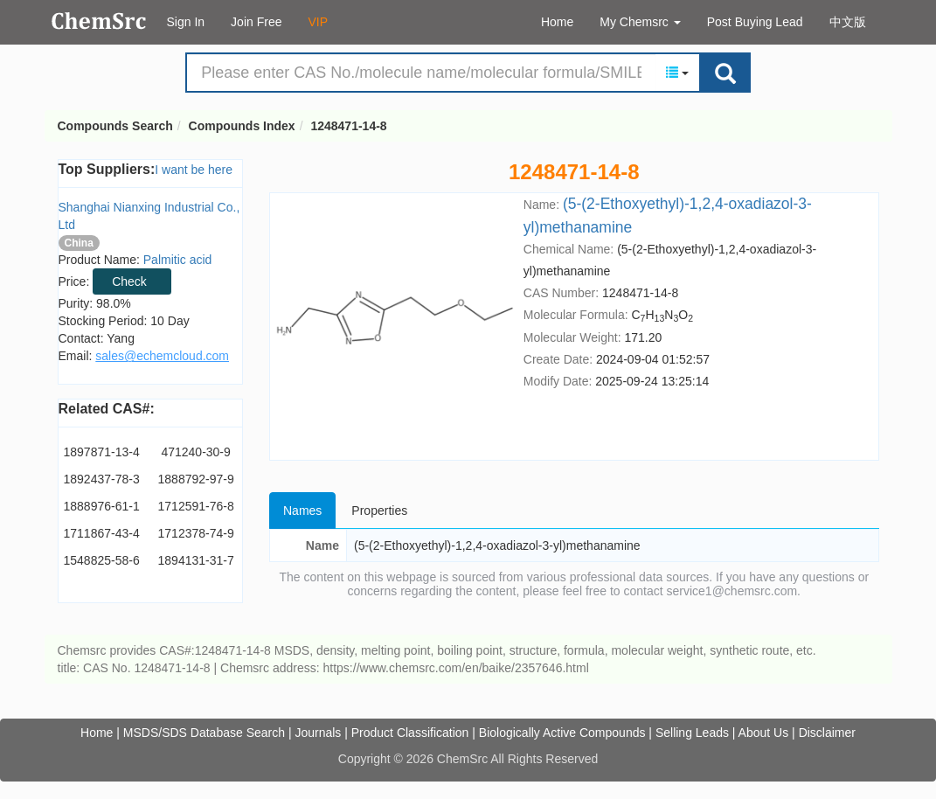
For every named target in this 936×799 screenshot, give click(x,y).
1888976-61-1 (102, 506)
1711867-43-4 (102, 533)
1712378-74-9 (196, 533)
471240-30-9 (195, 452)
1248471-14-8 (348, 126)
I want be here (193, 170)
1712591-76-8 (196, 506)
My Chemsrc (640, 22)
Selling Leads (692, 733)
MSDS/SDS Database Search (204, 733)
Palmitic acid (177, 260)
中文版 (847, 22)
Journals (318, 733)
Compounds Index (242, 126)
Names (302, 511)
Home (557, 22)
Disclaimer (827, 733)
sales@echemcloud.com (162, 356)
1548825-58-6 (102, 560)
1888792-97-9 (196, 479)
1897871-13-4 (102, 452)
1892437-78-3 (102, 479)
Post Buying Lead (755, 22)
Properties (379, 511)
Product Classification (410, 733)
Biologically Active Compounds (562, 733)
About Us (763, 733)
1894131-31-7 (196, 560)
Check (129, 281)
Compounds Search (99, 21)
